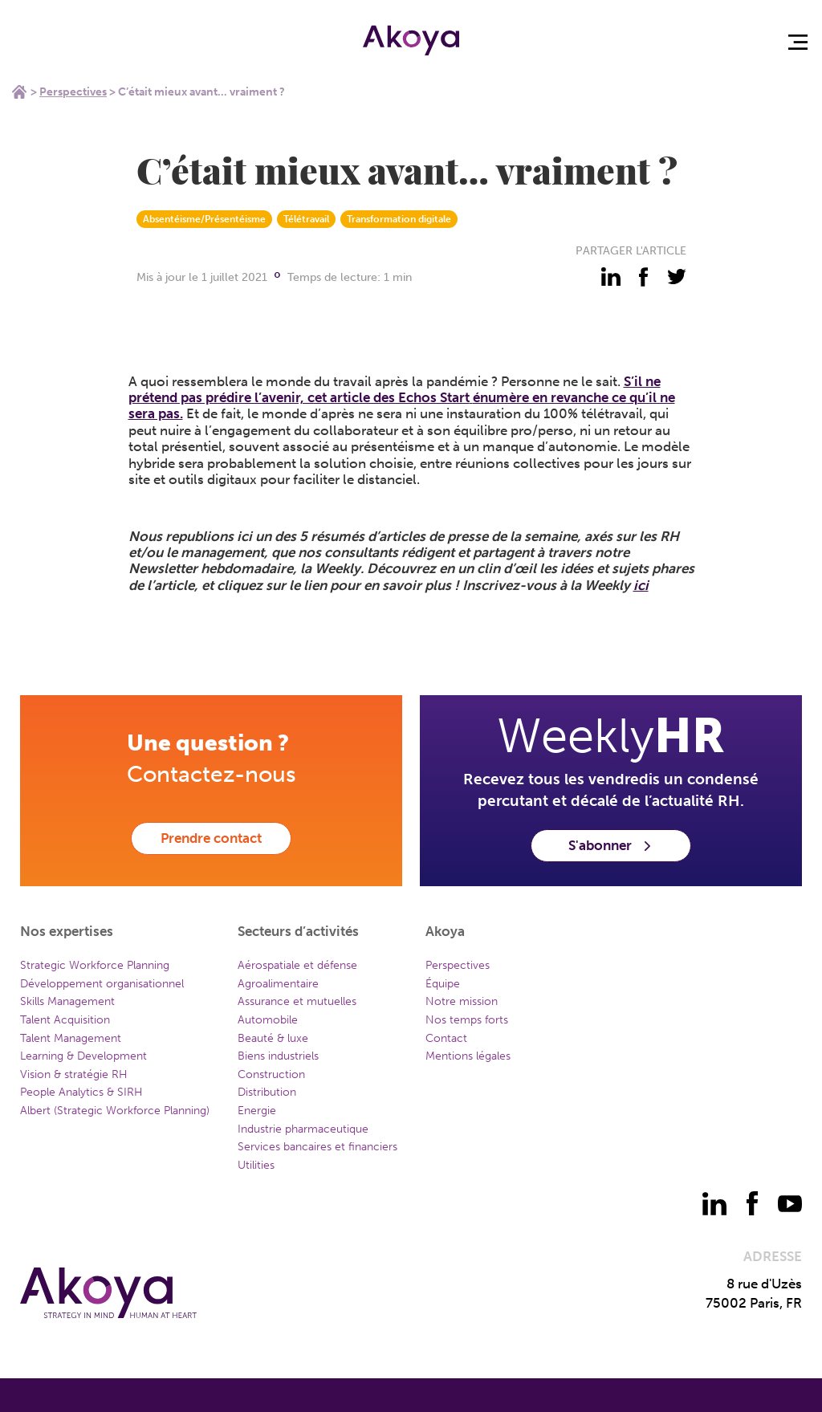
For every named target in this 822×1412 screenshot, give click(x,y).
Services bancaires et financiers (317, 1147)
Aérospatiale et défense (297, 965)
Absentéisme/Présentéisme (204, 219)
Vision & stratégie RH (74, 1074)
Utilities (256, 1165)
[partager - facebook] (643, 277)
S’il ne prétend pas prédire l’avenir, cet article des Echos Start (394, 389)
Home (19, 91)
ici (641, 585)
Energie (257, 1110)
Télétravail (306, 219)
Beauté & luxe (273, 1038)
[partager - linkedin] (611, 277)
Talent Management (70, 1038)
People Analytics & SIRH (81, 1092)
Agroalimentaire (278, 984)
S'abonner (610, 845)
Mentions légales (468, 1056)
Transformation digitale (399, 219)
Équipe (442, 984)
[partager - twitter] (676, 277)
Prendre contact (211, 838)
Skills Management (67, 1001)
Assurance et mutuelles (297, 1001)
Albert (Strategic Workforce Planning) (115, 1110)
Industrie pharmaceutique (303, 1129)
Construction (271, 1074)
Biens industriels (278, 1056)
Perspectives (73, 92)
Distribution (267, 1092)
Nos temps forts (466, 1020)
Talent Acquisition (65, 1020)
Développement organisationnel (102, 984)
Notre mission (461, 1001)
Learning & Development (83, 1056)
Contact (446, 1038)
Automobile (268, 1020)
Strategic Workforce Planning (94, 965)
